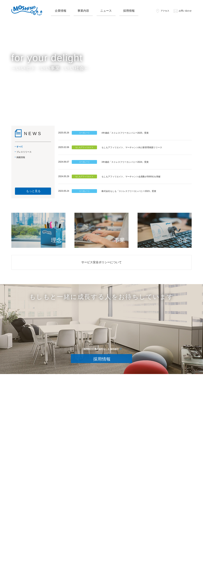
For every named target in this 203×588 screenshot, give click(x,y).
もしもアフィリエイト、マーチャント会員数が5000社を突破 (131, 176)
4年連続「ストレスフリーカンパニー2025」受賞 (125, 133)
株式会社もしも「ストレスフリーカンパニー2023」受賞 (129, 191)
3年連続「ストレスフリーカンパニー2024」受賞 (125, 162)
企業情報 (60, 10)
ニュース (106, 10)
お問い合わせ (182, 11)
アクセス (162, 11)
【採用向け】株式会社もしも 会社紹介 (100, 349)
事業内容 (83, 10)
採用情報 (129, 10)
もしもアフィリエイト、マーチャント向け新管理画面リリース (132, 147)
